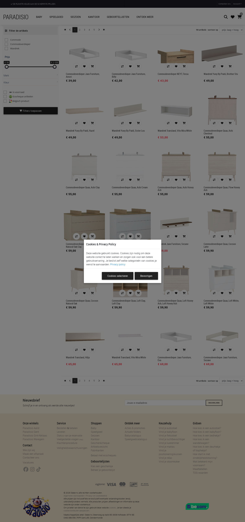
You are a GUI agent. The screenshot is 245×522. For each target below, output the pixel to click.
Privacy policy (117, 264)
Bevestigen (146, 275)
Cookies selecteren (117, 275)
